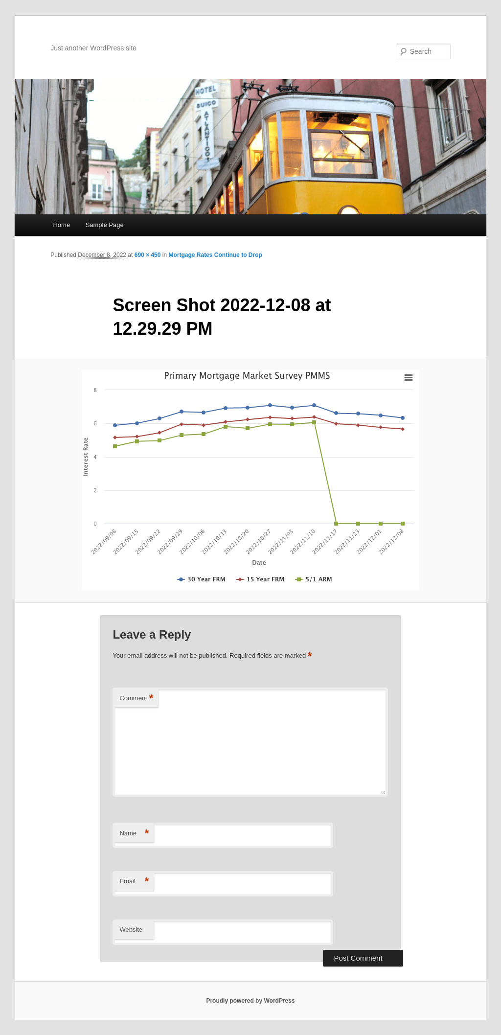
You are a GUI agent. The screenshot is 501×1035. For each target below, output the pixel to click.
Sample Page (105, 225)
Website (130, 929)
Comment (136, 698)
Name (134, 834)
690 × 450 (148, 255)
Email (134, 881)
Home (61, 225)
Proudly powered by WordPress (250, 1000)
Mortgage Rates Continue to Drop (215, 255)
